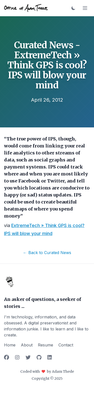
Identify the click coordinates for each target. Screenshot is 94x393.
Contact (65, 344)
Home (10, 344)
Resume (45, 344)
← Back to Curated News (47, 252)
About (27, 344)
